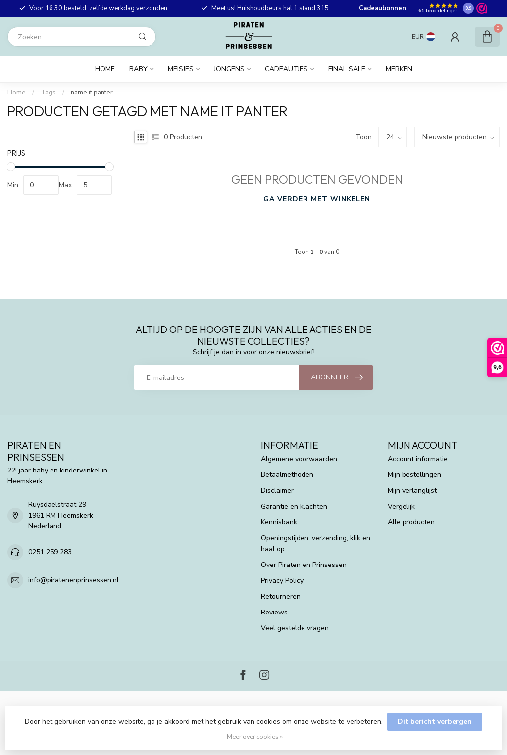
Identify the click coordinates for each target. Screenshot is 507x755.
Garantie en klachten (294, 506)
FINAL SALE (346, 69)
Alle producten (411, 522)
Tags (48, 92)
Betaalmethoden (287, 474)
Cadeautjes (286, 69)
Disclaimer (277, 490)
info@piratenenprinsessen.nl (73, 580)
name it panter (92, 92)
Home (105, 69)
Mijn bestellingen (414, 474)
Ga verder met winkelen (316, 199)
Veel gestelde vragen (295, 628)
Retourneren (281, 596)
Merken (399, 69)
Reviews (274, 612)
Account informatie (418, 459)
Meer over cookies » (255, 736)
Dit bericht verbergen (435, 721)
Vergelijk (401, 506)
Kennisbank (279, 522)
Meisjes (181, 69)
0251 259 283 (50, 552)
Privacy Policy (282, 580)
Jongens (229, 69)
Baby (138, 69)
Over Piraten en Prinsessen (304, 564)
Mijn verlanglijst (412, 490)
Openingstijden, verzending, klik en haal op (315, 543)
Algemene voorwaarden (299, 459)
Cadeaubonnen (382, 8)
